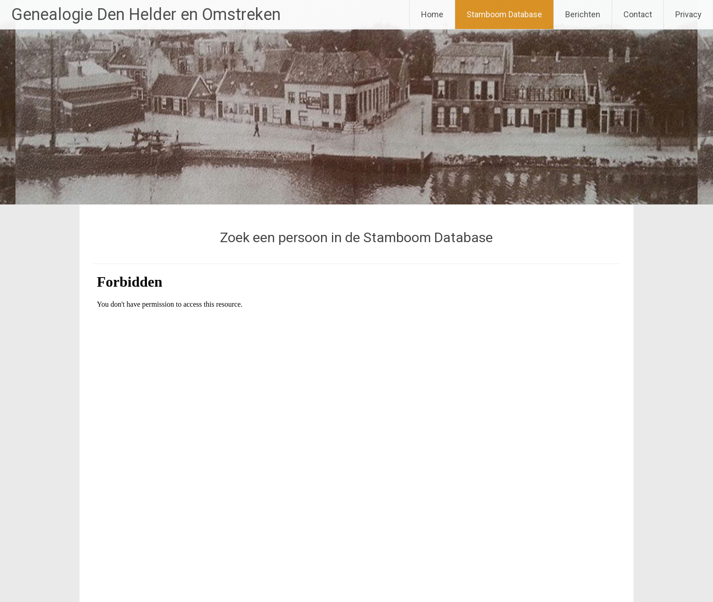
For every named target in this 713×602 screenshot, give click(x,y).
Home (432, 14)
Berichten (582, 14)
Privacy (688, 14)
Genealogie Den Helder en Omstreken (146, 14)
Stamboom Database (504, 14)
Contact (637, 14)
